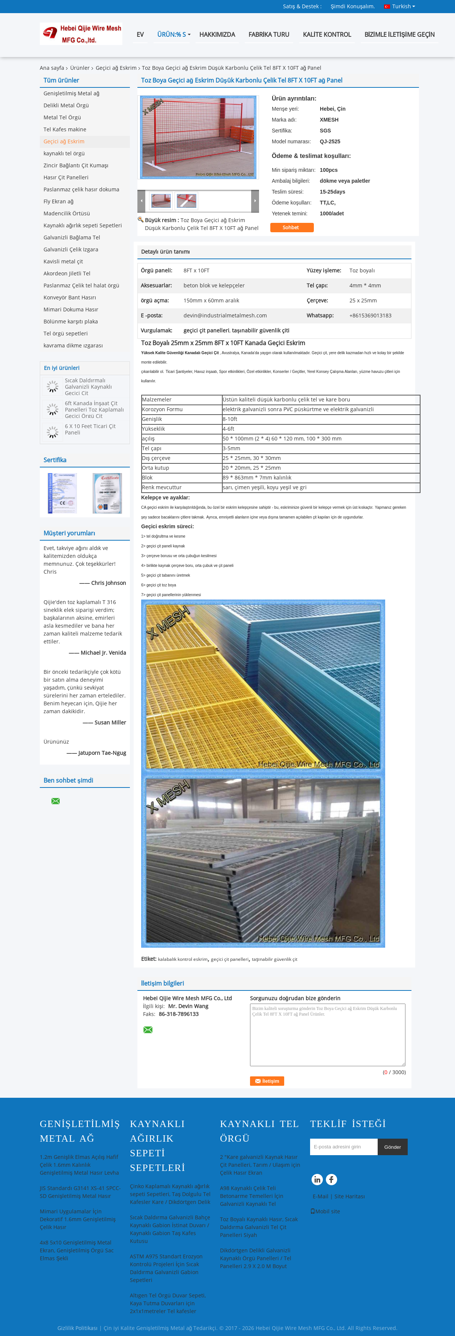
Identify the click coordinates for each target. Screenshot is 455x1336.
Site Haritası (349, 1196)
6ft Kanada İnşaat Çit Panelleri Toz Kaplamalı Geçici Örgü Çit (94, 409)
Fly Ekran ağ (59, 201)
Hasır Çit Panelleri (66, 177)
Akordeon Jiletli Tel (67, 274)
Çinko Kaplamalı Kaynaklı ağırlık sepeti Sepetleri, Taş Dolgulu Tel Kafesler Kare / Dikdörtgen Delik (170, 1194)
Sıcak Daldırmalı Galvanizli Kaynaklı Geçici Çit (88, 387)
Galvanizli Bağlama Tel (72, 237)
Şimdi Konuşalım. (353, 6)
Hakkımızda (217, 34)
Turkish (403, 6)
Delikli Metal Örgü (66, 105)
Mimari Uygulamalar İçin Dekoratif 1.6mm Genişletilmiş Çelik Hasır (78, 1219)
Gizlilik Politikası (77, 1328)
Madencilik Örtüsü (67, 213)
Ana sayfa (52, 68)
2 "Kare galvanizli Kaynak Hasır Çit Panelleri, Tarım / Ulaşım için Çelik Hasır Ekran (260, 1165)
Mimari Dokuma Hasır (71, 310)
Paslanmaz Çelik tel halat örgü (81, 286)
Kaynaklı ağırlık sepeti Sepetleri (83, 225)
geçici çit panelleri (230, 959)
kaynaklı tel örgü (64, 153)
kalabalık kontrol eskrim (183, 959)
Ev (140, 34)
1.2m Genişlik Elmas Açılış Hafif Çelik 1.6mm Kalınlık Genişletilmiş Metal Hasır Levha (79, 1165)
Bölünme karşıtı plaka (71, 322)
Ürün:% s (171, 34)
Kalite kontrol (327, 34)
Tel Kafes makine (65, 129)
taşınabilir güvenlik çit (274, 959)
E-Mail (320, 1196)
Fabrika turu (269, 34)
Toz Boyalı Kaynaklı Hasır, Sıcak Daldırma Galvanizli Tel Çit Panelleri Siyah (259, 1227)
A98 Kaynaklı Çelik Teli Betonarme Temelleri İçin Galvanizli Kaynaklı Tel (251, 1196)
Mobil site (325, 1211)
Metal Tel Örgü (62, 117)
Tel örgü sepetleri (66, 334)
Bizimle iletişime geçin (400, 34)
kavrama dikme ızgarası (73, 346)
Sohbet (296, 227)
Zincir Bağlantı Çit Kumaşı (76, 165)
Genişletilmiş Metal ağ (71, 93)
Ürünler (80, 68)
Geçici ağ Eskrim (116, 68)
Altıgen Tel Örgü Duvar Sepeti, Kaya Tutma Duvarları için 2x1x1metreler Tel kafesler (168, 1303)
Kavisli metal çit (63, 261)
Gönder (392, 1147)
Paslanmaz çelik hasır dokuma (81, 189)
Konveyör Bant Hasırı (70, 298)
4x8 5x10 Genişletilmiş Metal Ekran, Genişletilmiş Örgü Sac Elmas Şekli (77, 1251)
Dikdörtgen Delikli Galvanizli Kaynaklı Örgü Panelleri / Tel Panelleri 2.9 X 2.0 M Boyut (255, 1258)
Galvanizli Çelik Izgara (71, 249)
